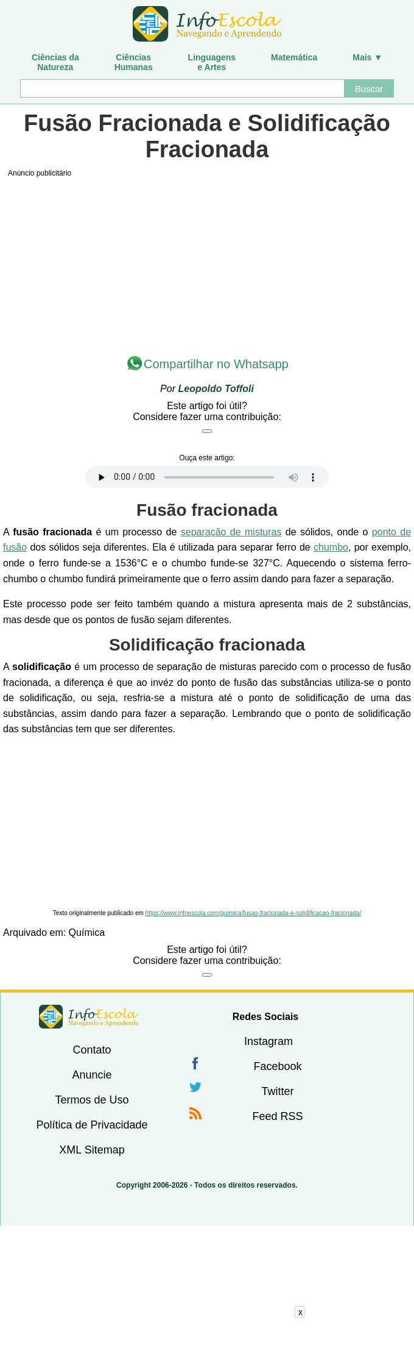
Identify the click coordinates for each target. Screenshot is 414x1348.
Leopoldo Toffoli (215, 388)
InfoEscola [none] (89, 1017)
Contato (91, 1050)
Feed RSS (277, 1116)
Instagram (268, 1041)
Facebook (277, 1066)
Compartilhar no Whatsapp (216, 364)
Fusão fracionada (207, 510)
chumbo (331, 547)
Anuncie (91, 1075)
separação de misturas (231, 532)
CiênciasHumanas (133, 62)
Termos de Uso (91, 1100)
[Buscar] (182, 88)
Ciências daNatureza (55, 62)
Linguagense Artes (212, 62)
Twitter (277, 1091)
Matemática (294, 57)
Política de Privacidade (91, 1125)
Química (87, 932)
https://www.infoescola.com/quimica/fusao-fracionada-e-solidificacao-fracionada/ (254, 913)
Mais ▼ (367, 57)
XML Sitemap (91, 1150)
